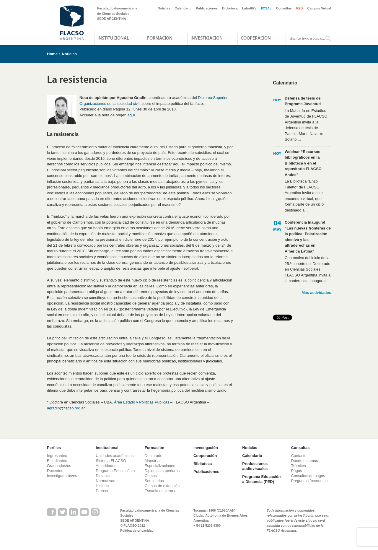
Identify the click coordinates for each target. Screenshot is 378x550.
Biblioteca (230, 8)
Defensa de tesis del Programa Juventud (303, 101)
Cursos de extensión (162, 486)
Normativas (105, 481)
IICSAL (266, 8)
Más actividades (316, 292)
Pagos (296, 470)
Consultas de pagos (308, 475)
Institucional (113, 38)
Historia (102, 486)
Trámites (298, 465)
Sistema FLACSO (111, 460)
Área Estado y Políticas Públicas (141, 402)
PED (299, 8)
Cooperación (256, 38)
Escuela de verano (161, 491)
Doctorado (153, 455)
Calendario (183, 8)
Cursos (151, 475)
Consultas (284, 8)
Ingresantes (57, 455)
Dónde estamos (304, 460)
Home (52, 54)
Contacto (299, 455)
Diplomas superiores (162, 470)
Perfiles (54, 447)
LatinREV (249, 8)
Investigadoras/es (62, 475)
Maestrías (153, 460)
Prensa (102, 491)
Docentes (55, 470)
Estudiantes (57, 460)
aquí (131, 115)
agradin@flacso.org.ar (66, 408)
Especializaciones (160, 465)
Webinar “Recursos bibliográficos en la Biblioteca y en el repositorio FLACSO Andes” (303, 163)
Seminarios (154, 481)
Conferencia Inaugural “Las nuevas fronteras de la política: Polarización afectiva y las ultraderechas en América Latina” (308, 236)
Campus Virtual (319, 8)
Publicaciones (207, 8)
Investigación (206, 38)
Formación (159, 38)
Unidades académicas (114, 455)
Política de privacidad (137, 530)
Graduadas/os (59, 465)
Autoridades (106, 465)
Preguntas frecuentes (309, 481)
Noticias (164, 8)
